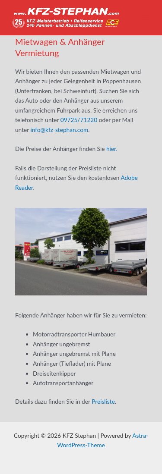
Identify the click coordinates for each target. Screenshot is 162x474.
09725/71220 (78, 119)
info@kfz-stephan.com (59, 129)
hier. (112, 148)
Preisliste (103, 401)
